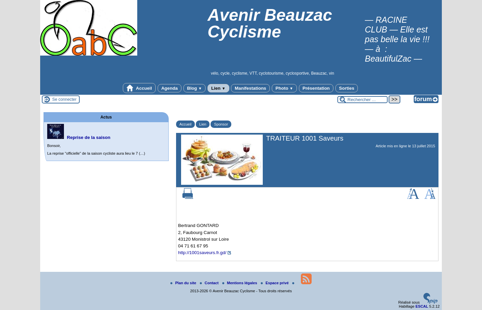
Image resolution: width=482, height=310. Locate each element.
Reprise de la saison (88, 137)
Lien (218, 88)
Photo (284, 88)
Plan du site (183, 283)
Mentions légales (240, 283)
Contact (210, 283)
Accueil (139, 88)
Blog (194, 88)
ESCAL (421, 306)
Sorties (346, 88)
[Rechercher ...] (362, 99)
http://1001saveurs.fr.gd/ (202, 252)
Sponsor (221, 124)
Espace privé (275, 283)
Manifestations (250, 88)
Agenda (169, 88)
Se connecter (64, 99)
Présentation (316, 88)
